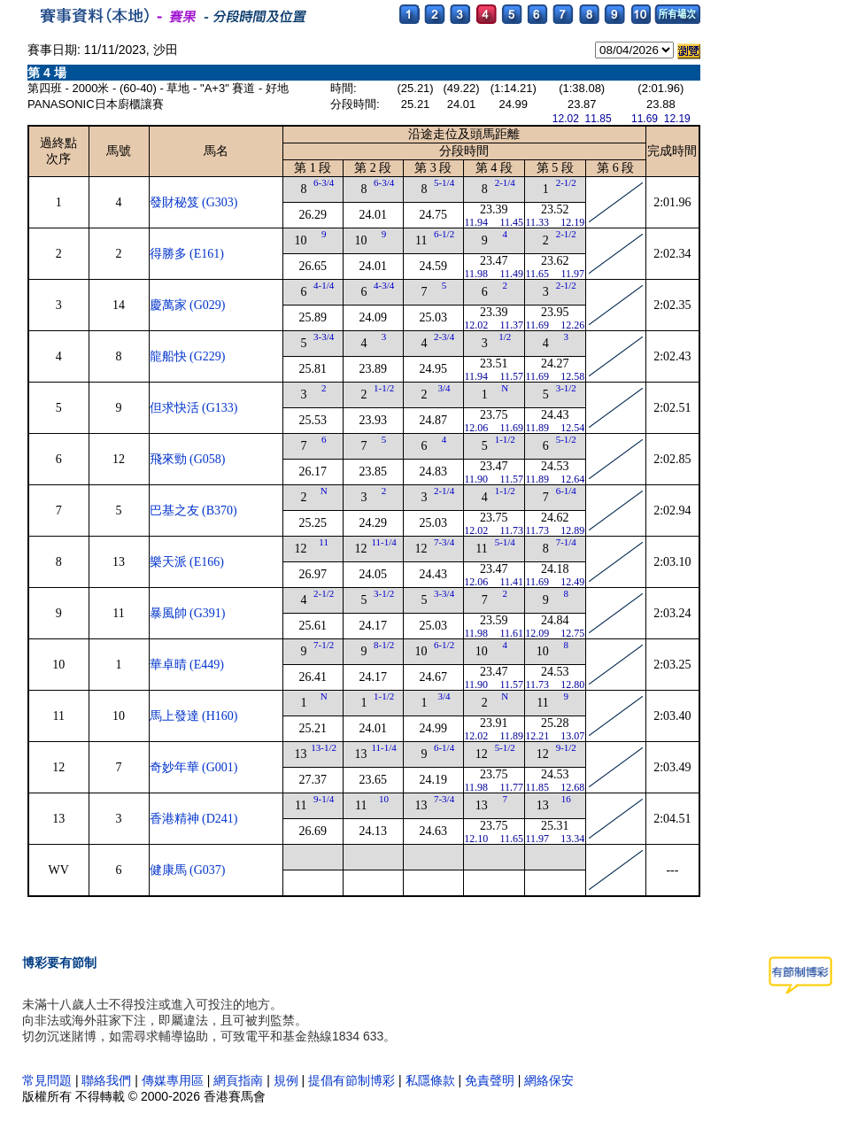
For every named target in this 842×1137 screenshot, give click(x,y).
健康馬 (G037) (188, 870)
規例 (286, 1080)
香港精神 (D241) (194, 818)
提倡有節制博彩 (351, 1080)
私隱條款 (430, 1080)
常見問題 (47, 1080)
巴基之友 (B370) (193, 510)
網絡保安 (549, 1080)
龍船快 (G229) (188, 356)
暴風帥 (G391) (188, 613)
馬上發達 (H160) (194, 716)
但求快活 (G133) (194, 407)
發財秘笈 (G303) (194, 202)
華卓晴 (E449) (187, 664)
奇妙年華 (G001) (194, 767)
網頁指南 (238, 1080)
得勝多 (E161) (187, 253)
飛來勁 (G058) (188, 459)
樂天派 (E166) (187, 561)
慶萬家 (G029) (188, 305)
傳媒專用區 (174, 1080)
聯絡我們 (106, 1080)
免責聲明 (489, 1080)
